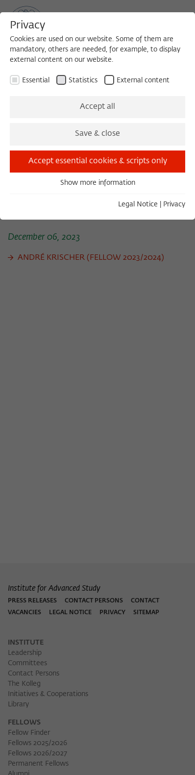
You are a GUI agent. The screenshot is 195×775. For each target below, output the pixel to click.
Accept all (97, 107)
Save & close (97, 134)
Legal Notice (138, 204)
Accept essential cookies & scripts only (97, 161)
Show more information (97, 182)
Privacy (174, 204)
